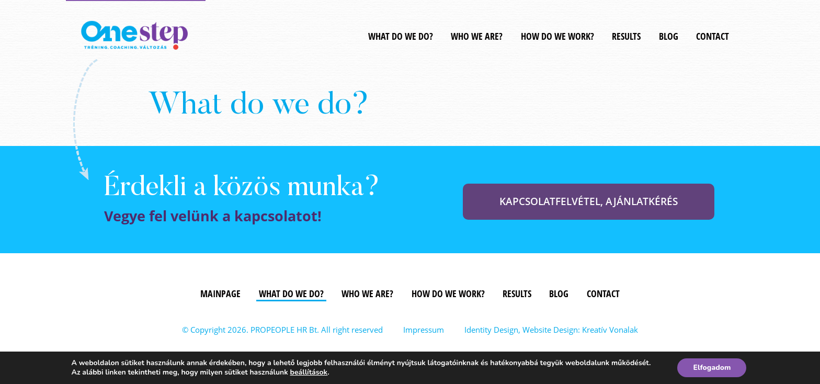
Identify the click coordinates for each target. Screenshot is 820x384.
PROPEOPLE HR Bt (283, 329)
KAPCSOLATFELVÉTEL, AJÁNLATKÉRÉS (588, 201)
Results (626, 36)
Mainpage (220, 293)
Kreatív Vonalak (610, 329)
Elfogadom (712, 367)
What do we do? (291, 293)
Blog (668, 36)
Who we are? (477, 36)
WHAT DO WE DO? (400, 36)
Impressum (423, 329)
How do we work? (557, 36)
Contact (712, 36)
